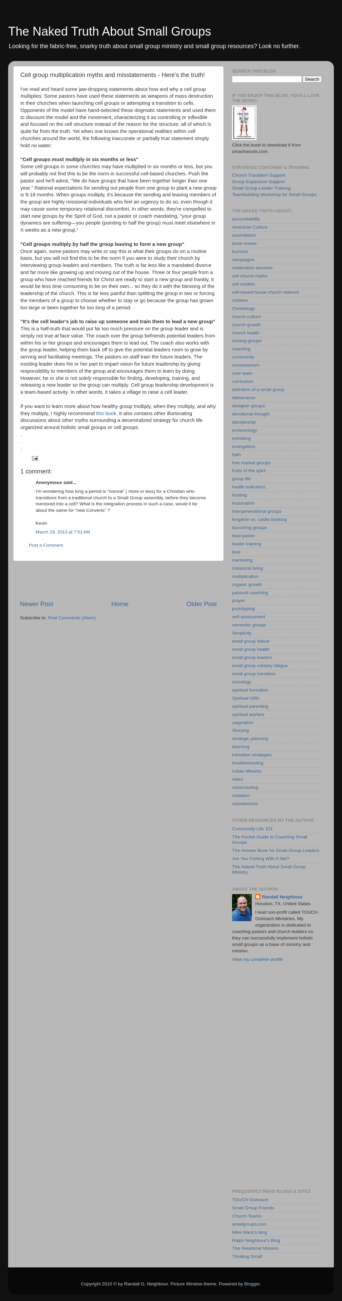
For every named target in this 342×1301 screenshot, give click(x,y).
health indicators (248, 486)
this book (106, 413)
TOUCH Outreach (250, 1199)
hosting (239, 495)
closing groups (247, 340)
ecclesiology (244, 430)
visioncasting (245, 787)
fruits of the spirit (249, 470)
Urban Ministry (247, 771)
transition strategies (252, 754)
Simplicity (241, 633)
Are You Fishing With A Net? (260, 858)
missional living (247, 568)
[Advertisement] (118, 580)
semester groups (249, 624)
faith (236, 454)
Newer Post (36, 603)
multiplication (245, 576)
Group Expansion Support (258, 181)
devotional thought (250, 413)
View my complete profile (257, 959)
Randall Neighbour (282, 896)
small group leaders (252, 657)
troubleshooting (247, 762)
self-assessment (248, 616)
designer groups (248, 405)
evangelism (243, 446)
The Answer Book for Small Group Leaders (275, 850)
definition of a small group (258, 389)
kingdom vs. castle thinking (259, 519)
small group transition (254, 673)
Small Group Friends (253, 1207)
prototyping (243, 608)
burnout (240, 251)
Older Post (202, 603)
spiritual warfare (248, 714)
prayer (238, 600)
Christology (243, 308)
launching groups (249, 527)
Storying (240, 730)
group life (241, 478)
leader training (246, 543)
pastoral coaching (250, 592)
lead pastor (243, 535)
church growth (246, 324)
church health (246, 332)
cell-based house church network (265, 292)
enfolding (241, 438)
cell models (243, 284)
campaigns (243, 259)
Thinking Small (247, 1256)
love (236, 552)
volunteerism (245, 803)
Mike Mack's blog (249, 1232)
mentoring (242, 560)
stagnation (242, 722)
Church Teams (247, 1216)
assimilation (244, 235)
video (237, 779)
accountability (246, 218)
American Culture (249, 227)
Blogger (252, 1283)
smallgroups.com (249, 1224)
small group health (250, 649)
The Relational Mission (255, 1248)
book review (244, 243)
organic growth (247, 584)
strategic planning (250, 738)
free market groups (251, 462)
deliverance (243, 397)
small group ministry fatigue (260, 665)
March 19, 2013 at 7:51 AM (63, 532)
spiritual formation (250, 690)
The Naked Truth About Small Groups (109, 31)
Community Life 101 (252, 828)
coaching (241, 348)
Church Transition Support (258, 175)
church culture (246, 316)
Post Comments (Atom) (72, 617)
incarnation (243, 503)
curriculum (242, 381)
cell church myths (249, 275)
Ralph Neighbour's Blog (256, 1240)
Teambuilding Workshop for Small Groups (274, 194)
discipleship (244, 422)
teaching (240, 746)
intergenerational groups (257, 511)
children (240, 300)
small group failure (250, 641)
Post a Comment (46, 545)
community (243, 357)
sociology (241, 681)
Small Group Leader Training (261, 188)
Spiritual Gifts (245, 698)
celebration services (252, 267)
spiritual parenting (250, 706)
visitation (241, 795)
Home (119, 603)
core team (242, 373)
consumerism (245, 365)
